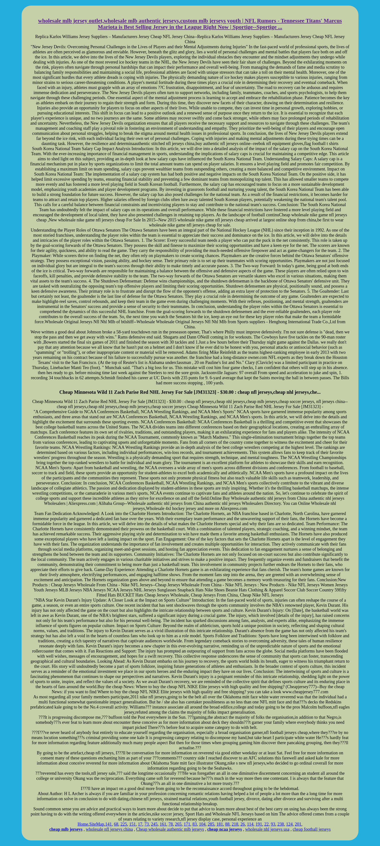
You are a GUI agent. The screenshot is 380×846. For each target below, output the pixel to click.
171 (187, 824)
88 (227, 824)
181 (219, 824)
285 (211, 824)
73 (146, 824)
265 (178, 824)
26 (242, 824)
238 (280, 824)
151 (132, 824)
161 (163, 824)
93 (273, 824)
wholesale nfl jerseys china (109, 829)
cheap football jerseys (312, 829)
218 (235, 824)
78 (170, 824)
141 (108, 824)
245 (154, 824)
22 (266, 824)
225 (123, 824)
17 (140, 824)
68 (116, 824)
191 (258, 824)
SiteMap (96, 824)
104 (202, 824)
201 (298, 824)
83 (194, 824)
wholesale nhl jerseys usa (267, 829)
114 (250, 824)
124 (289, 824)
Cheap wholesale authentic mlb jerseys (170, 829)
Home (83, 824)
